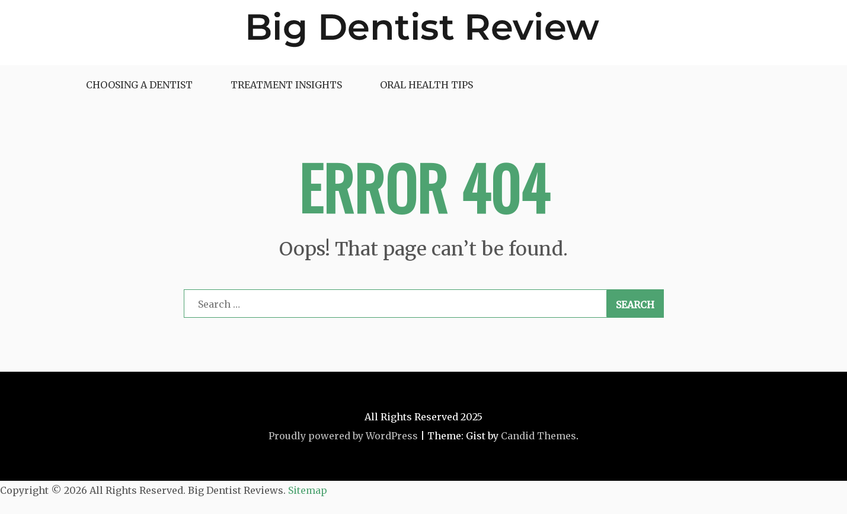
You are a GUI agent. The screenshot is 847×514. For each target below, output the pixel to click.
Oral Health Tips (426, 85)
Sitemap (307, 490)
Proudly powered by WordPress (343, 436)
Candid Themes (538, 436)
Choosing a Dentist (139, 85)
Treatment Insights (286, 85)
